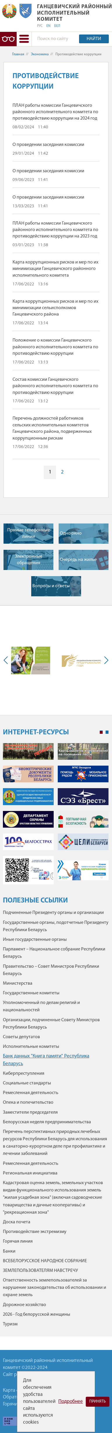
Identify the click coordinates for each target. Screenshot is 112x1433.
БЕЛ (57, 26)
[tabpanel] (55, 816)
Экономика (40, 54)
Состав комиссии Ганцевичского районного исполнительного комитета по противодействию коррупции (55, 386)
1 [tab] (101, 732)
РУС (40, 26)
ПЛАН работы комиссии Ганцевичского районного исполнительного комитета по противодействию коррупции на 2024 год (55, 112)
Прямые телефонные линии (28, 533)
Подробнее (70, 1401)
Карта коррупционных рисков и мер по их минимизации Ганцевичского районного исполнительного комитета (55, 269)
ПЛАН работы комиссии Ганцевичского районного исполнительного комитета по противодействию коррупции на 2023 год (55, 230)
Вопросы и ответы (51, 586)
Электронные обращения (28, 559)
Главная (18, 54)
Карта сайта (15, 1390)
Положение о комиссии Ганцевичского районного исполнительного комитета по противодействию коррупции (55, 347)
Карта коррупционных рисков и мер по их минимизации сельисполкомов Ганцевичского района (55, 308)
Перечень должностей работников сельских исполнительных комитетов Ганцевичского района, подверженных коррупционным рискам (52, 428)
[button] (24, 39)
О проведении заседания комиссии (48, 144)
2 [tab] (107, 732)
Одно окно (71, 533)
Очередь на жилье (78, 559)
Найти (94, 39)
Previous (7, 660)
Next (105, 660)
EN (48, 26)
